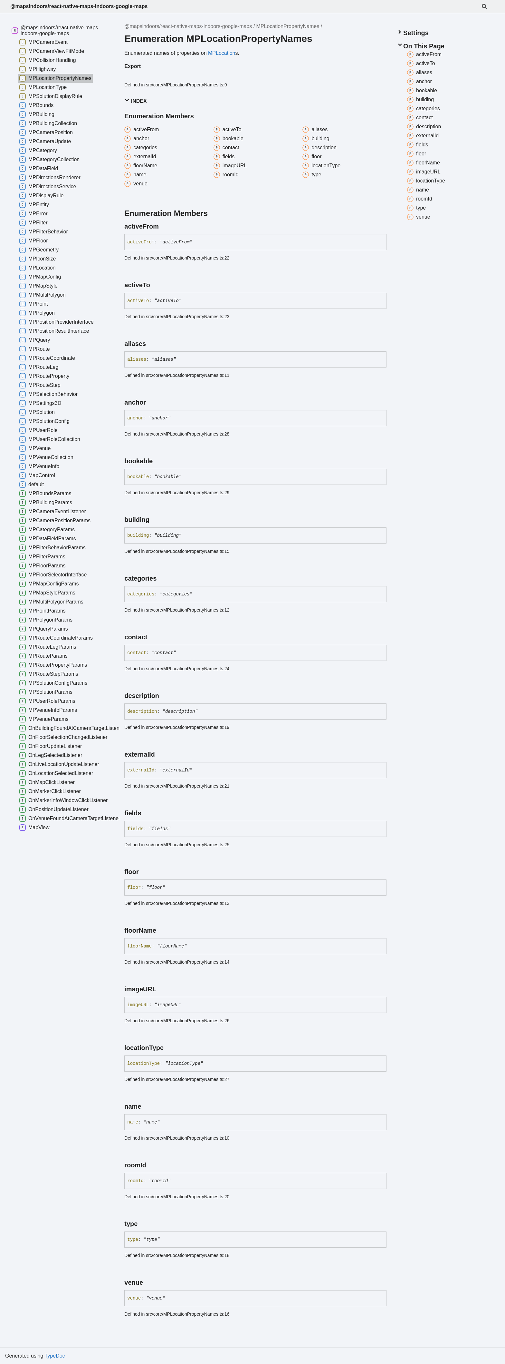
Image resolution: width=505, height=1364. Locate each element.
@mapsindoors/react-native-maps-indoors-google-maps (79, 6)
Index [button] (135, 101)
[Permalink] (164, 226)
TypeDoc (54, 1356)
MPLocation (221, 53)
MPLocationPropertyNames (287, 26)
